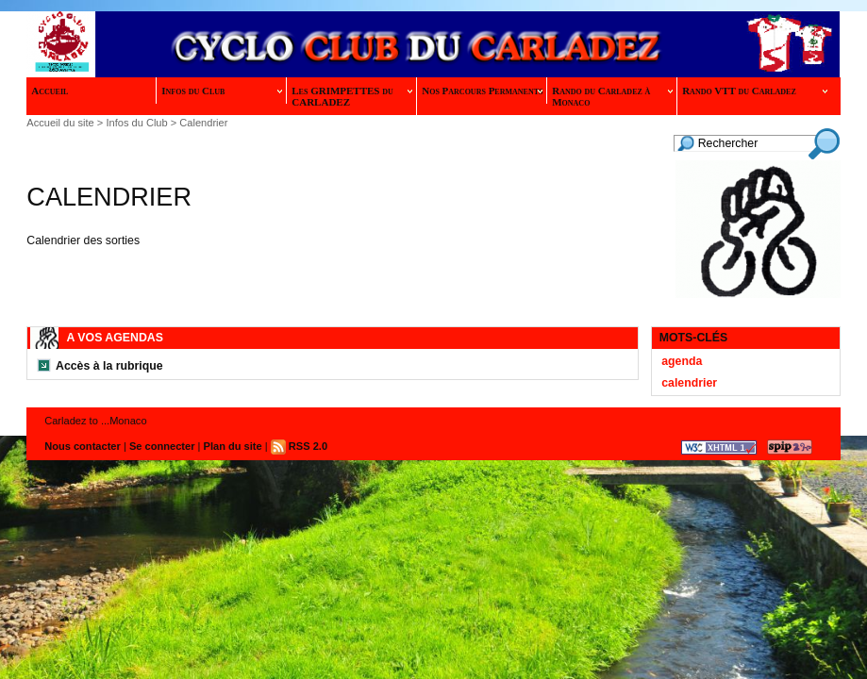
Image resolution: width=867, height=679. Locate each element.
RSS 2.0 (299, 446)
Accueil (49, 90)
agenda (681, 361)
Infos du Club (221, 90)
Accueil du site (59, 122)
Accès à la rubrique (109, 366)
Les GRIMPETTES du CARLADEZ (352, 96)
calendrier (689, 382)
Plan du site (233, 446)
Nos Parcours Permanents (482, 90)
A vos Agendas (114, 337)
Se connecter (162, 446)
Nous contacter (82, 446)
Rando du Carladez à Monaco (612, 96)
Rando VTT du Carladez (754, 90)
